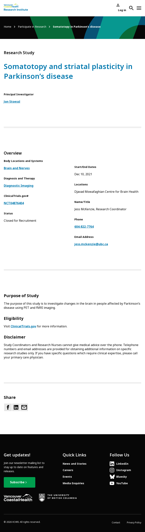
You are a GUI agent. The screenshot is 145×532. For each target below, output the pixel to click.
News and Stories (74, 464)
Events (67, 477)
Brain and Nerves (17, 168)
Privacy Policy (134, 522)
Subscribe (17, 482)
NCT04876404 (14, 203)
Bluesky (121, 477)
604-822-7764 (84, 227)
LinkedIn (122, 464)
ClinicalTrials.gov (23, 326)
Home (7, 27)
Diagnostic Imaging (18, 186)
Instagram (123, 470)
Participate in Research (32, 27)
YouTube (122, 483)
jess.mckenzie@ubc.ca (91, 244)
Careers (68, 470)
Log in (122, 10)
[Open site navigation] (139, 8)
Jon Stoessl (12, 101)
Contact (116, 522)
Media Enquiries (73, 483)
